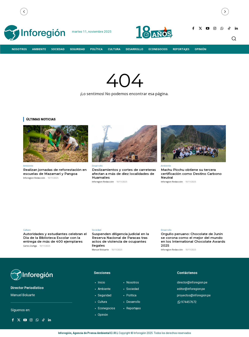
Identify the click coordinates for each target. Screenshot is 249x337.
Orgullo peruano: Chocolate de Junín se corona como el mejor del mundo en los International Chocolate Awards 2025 (193, 239)
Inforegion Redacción (34, 177)
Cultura (27, 230)
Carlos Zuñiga (30, 245)
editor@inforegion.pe (191, 289)
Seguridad (104, 295)
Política (131, 295)
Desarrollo (97, 166)
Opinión (103, 314)
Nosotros (132, 282)
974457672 (187, 302)
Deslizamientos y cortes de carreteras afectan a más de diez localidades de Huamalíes (124, 173)
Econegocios (106, 308)
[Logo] (34, 32)
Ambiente (28, 166)
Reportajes (133, 308)
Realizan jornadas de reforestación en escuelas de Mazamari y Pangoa (55, 171)
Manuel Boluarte (100, 249)
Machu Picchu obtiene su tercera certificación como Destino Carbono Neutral (191, 173)
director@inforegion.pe (192, 282)
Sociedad (96, 230)
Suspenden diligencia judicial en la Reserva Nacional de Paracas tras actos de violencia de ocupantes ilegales (120, 239)
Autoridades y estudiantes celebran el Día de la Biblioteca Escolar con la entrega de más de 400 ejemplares (55, 238)
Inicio (101, 282)
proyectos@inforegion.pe (194, 295)
